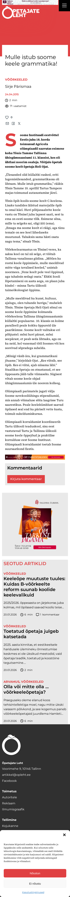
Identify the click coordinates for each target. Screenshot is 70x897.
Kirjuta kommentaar (26, 479)
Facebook (9, 781)
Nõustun (35, 873)
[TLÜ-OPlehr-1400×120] (35, 457)
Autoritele (9, 797)
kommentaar (48, 615)
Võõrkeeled (16, 79)
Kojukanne (10, 826)
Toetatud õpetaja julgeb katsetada (31, 634)
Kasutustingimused (33, 892)
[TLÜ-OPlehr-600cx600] (35, 524)
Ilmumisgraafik (13, 809)
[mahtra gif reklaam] (30, 2)
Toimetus (9, 791)
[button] (64, 835)
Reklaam (8, 803)
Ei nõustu (35, 883)
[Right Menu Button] (64, 6)
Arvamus (11, 682)
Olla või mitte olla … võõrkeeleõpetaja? (26, 689)
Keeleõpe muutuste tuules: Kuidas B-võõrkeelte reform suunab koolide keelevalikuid (34, 586)
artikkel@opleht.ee (16, 775)
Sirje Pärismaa (18, 86)
